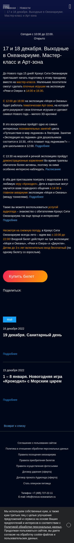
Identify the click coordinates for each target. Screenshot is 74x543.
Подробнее (42, 146)
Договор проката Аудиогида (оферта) (37, 477)
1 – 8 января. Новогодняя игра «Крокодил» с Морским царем (32, 378)
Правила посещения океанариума (37, 454)
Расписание (53, 169)
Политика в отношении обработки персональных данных (37, 448)
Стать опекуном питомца (37, 483)
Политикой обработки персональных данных (33, 526)
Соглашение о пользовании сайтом (37, 443)
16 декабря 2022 (13, 328)
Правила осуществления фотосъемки (37, 466)
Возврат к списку (14, 425)
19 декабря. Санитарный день (32, 335)
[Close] (69, 525)
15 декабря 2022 (13, 370)
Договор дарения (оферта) (37, 471)
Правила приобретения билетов (37, 460)
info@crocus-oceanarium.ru (41, 496)
